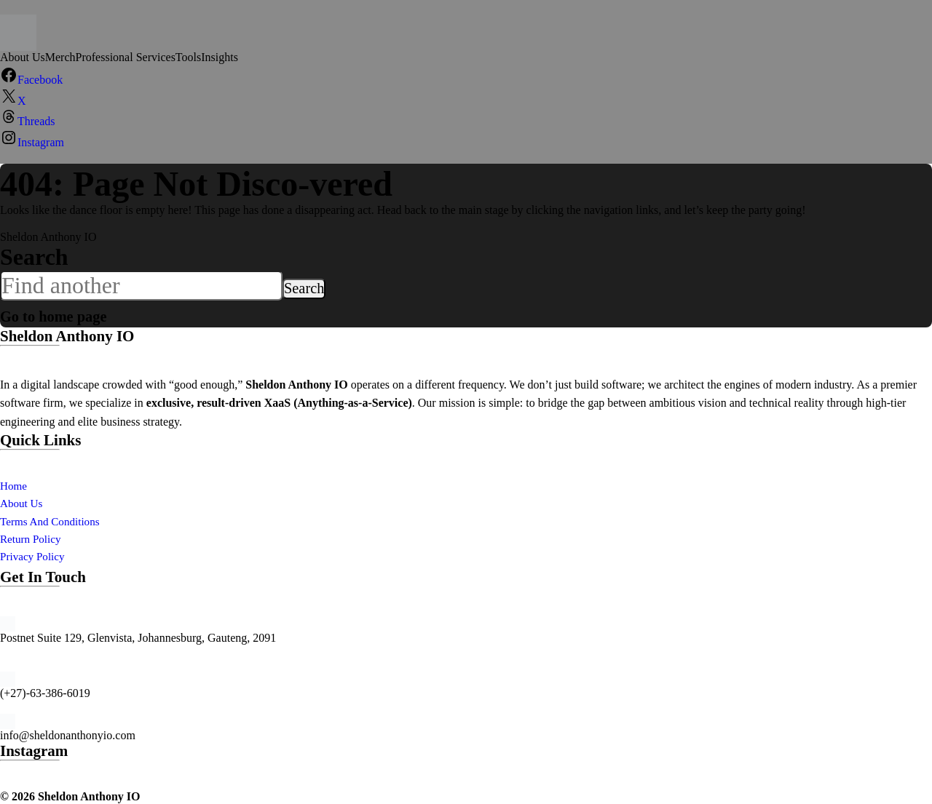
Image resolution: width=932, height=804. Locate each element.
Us (38, 503)
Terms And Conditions (53, 521)
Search (34, 257)
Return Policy (32, 539)
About (16, 503)
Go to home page (83, 313)
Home (14, 485)
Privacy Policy (34, 556)
